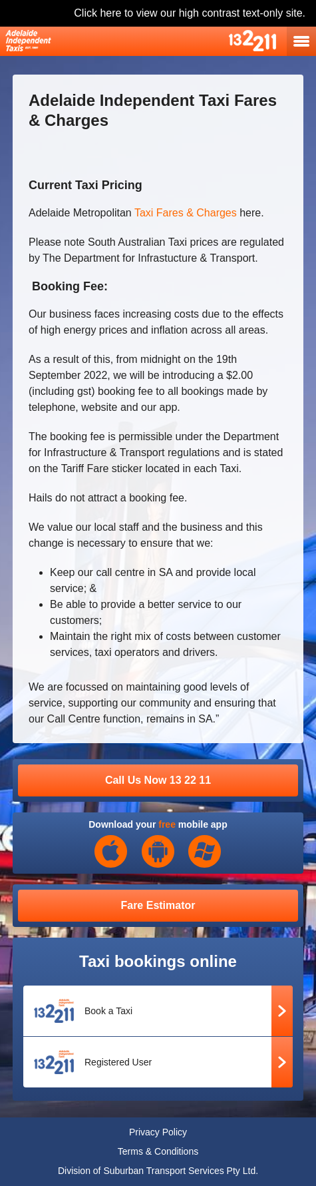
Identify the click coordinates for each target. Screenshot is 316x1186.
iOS (111, 851)
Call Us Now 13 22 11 (158, 780)
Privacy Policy (158, 1132)
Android (158, 851)
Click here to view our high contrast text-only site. (189, 13)
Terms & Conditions (158, 1151)
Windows (205, 851)
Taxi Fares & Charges (185, 212)
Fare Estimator (157, 905)
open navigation (301, 41)
